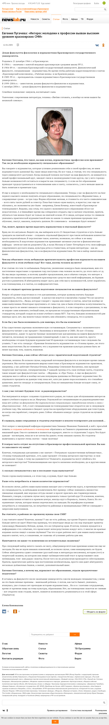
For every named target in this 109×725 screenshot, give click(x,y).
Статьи (7, 28)
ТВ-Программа (82, 648)
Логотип (6, 653)
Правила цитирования (57, 710)
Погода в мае (7, 9)
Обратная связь (10, 648)
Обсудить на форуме (96, 612)
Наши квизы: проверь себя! (36, 11)
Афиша (78, 643)
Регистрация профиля (82, 3)
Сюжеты (42, 653)
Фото (41, 658)
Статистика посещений (81, 710)
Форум (78, 653)
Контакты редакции (12, 658)
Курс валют (45, 3)
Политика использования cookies (15, 669)
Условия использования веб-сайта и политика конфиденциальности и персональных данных (38, 667)
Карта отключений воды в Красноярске (32, 9)
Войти (96, 3)
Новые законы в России (12, 11)
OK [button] (55, 722)
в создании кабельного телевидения (30, 429)
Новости (42, 643)
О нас (5, 643)
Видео (78, 658)
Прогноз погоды (18, 3)
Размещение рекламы (101, 711)
